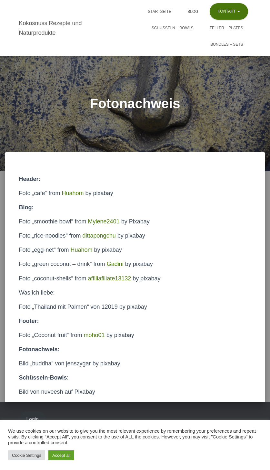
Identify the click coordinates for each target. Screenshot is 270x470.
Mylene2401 (104, 221)
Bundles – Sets (226, 44)
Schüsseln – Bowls (173, 28)
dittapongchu (99, 235)
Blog (192, 11)
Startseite (159, 11)
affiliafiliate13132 (109, 278)
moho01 (94, 335)
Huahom (73, 193)
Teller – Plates (226, 28)
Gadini (115, 264)
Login (32, 419)
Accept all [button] (61, 455)
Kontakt (229, 11)
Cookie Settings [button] (26, 455)
